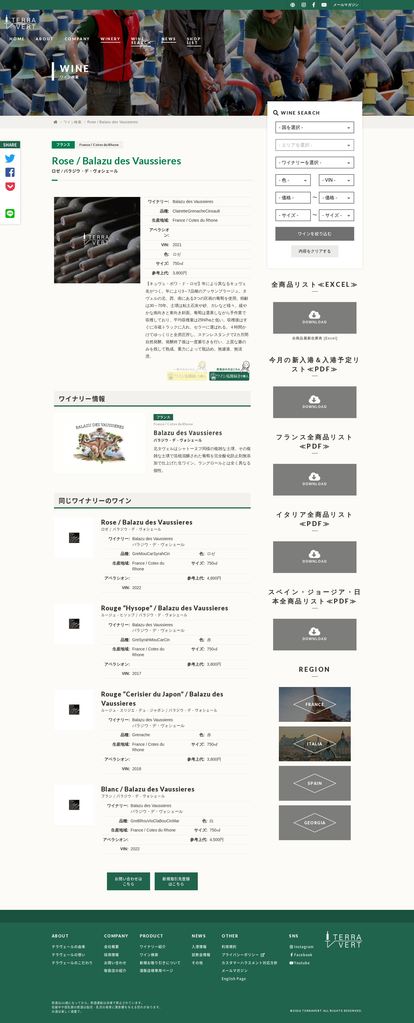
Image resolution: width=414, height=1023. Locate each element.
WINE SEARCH (282, 22)
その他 (197, 960)
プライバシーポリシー (243, 952)
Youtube (299, 960)
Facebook (301, 952)
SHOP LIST (348, 22)
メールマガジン (235, 968)
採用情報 (111, 952)
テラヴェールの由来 (68, 944)
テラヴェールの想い (68, 952)
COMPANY (210, 22)
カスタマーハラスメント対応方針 (250, 960)
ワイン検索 (73, 122)
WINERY (244, 22)
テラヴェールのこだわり (72, 960)
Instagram (301, 944)
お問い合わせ (115, 960)
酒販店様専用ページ (156, 968)
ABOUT (178, 22)
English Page (234, 976)
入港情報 (199, 944)
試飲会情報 (201, 952)
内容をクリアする (315, 251)
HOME (150, 22)
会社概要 (111, 944)
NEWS (317, 22)
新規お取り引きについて (160, 960)
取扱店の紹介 (115, 968)
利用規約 (229, 944)
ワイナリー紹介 (153, 944)
